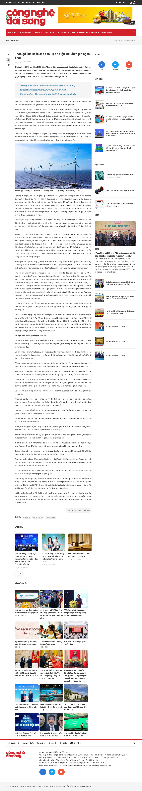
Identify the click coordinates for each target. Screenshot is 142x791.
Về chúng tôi (11, 2)
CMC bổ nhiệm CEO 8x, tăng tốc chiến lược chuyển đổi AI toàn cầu (26, 707)
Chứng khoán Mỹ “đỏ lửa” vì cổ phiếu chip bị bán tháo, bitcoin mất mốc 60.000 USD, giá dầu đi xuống (51, 614)
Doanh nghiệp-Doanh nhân (80, 32)
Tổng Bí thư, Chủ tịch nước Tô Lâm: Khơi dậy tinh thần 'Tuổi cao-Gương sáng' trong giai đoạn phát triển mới (50, 674)
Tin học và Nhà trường (98, 32)
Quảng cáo (30, 2)
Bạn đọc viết (100, 165)
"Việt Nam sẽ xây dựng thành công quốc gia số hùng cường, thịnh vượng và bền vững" (75, 613)
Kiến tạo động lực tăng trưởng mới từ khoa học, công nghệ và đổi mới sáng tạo (26, 613)
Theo (78, 510)
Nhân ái (72, 743)
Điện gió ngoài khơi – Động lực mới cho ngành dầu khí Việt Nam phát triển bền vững (48, 94)
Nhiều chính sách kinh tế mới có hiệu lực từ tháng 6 (79, 555)
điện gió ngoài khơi (38, 517)
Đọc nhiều (99, 79)
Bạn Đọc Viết (15, 743)
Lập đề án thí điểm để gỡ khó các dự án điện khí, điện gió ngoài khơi (43, 90)
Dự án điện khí (26, 517)
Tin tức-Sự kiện (11, 32)
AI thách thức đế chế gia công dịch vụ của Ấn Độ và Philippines (50, 644)
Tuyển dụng (41, 2)
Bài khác (19, 527)
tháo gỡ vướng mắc (50, 517)
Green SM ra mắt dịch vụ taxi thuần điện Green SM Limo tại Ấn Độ (50, 707)
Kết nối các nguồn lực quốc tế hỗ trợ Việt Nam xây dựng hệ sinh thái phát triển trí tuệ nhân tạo (26, 674)
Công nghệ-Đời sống (25, 32)
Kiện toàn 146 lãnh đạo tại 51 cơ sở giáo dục (75, 643)
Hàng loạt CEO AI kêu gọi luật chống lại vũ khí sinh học (50, 734)
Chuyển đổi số (38, 32)
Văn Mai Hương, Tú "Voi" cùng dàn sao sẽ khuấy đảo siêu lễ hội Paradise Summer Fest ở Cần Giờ (53, 558)
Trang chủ (116, 41)
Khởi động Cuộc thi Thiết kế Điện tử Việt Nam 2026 (25, 734)
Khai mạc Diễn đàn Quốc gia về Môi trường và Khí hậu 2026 (75, 734)
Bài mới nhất (21, 583)
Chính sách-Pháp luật (63, 32)
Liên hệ (21, 2)
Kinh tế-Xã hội (128, 41)
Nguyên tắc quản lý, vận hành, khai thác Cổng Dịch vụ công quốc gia (26, 644)
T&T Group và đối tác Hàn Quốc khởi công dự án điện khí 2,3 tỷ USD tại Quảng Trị (47, 86)
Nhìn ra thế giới (49, 32)
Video (109, 32)
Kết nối (98, 55)
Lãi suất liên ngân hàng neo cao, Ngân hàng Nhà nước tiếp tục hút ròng (75, 707)
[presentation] (17, 573)
